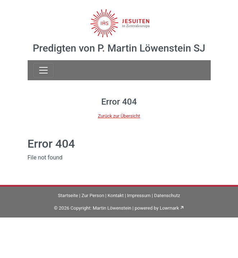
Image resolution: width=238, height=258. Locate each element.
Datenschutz (167, 195)
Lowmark (169, 208)
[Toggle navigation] (43, 70)
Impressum (138, 195)
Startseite (68, 195)
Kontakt (116, 195)
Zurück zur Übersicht (119, 116)
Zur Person (92, 195)
